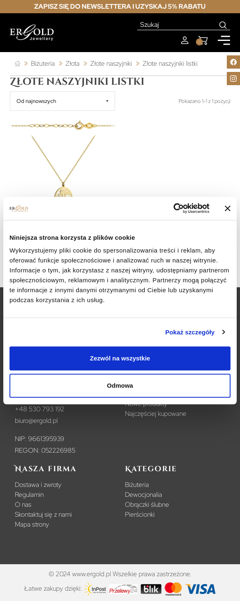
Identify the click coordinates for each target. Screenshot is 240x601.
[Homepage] (32, 32)
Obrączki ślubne (147, 504)
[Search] (223, 25)
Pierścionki (140, 514)
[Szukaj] (176, 25)
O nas (23, 504)
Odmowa (120, 385)
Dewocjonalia (143, 494)
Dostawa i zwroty (38, 484)
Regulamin (29, 494)
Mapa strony (32, 524)
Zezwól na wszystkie (120, 358)
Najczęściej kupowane (155, 413)
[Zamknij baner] (228, 208)
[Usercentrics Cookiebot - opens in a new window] (173, 208)
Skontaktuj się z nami (43, 514)
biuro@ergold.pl (36, 420)
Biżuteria (137, 484)
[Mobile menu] (224, 40)
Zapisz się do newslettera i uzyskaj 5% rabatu (120, 6)
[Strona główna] (17, 64)
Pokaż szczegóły (190, 332)
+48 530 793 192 (39, 409)
